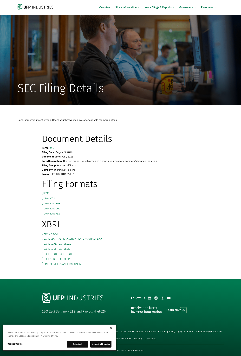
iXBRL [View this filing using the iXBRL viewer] (46, 193)
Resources (207, 7)
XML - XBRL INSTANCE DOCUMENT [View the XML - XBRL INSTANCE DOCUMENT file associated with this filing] (63, 263)
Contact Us (150, 338)
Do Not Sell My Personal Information (138, 331)
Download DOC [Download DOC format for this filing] (52, 208)
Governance (186, 7)
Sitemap (138, 338)
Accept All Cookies (101, 344)
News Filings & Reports (157, 7)
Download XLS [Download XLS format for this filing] (52, 213)
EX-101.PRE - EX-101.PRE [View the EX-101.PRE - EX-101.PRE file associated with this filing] (57, 258)
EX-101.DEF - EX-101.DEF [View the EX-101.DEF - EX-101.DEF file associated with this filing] (57, 248)
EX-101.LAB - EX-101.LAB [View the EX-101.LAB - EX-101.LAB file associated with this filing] (58, 253)
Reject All (77, 344)
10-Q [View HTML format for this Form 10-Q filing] (51, 147)
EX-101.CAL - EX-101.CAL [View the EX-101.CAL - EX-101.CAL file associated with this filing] (57, 243)
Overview (104, 7)
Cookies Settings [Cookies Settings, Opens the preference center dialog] (15, 343)
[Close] (111, 328)
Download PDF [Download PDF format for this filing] (52, 203)
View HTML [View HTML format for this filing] (50, 198)
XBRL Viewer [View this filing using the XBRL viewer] (51, 233)
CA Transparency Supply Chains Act (176, 331)
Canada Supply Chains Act (209, 331)
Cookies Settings (123, 338)
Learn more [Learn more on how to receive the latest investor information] (173, 310)
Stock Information (126, 7)
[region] (59, 338)
